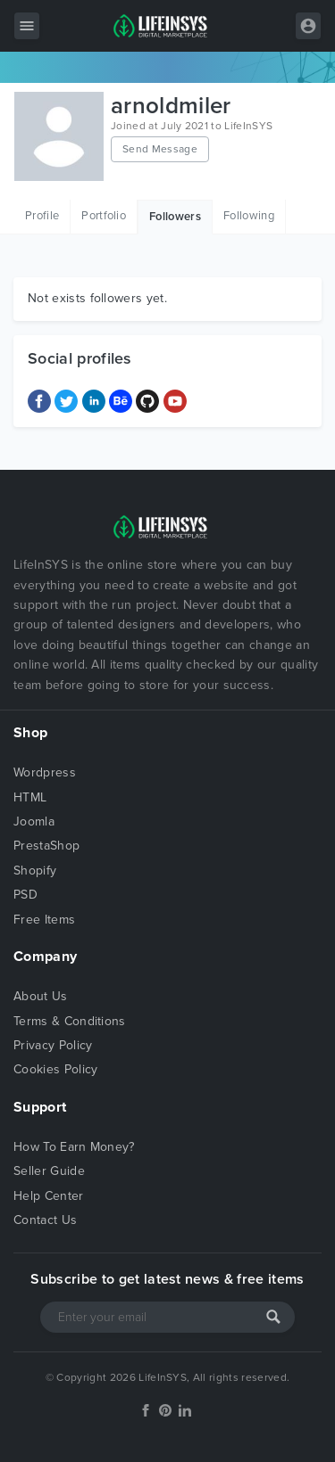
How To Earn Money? (74, 1146)
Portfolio (103, 216)
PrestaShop (46, 845)
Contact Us (45, 1220)
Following (248, 216)
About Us (40, 996)
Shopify (34, 870)
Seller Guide (49, 1171)
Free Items (44, 919)
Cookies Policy (55, 1069)
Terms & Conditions (69, 1021)
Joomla (33, 821)
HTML (29, 797)
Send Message (159, 149)
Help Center (48, 1195)
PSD (25, 894)
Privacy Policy (52, 1045)
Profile (42, 216)
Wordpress (44, 772)
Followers (175, 216)
